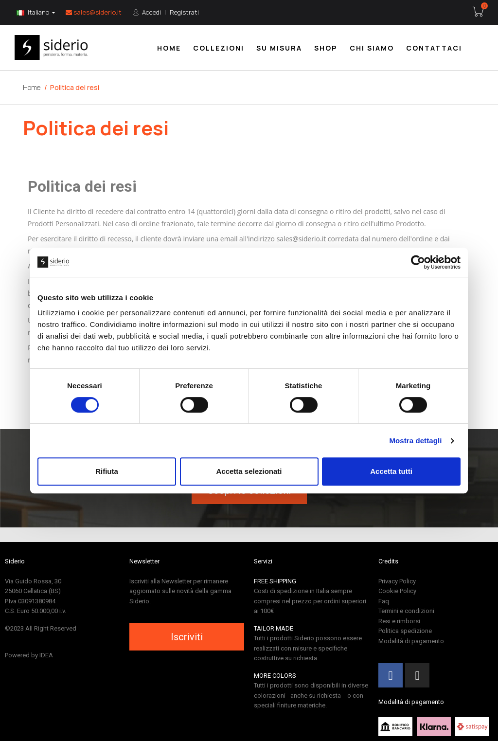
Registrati (184, 12)
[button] (186, 637)
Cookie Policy (397, 591)
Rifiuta (106, 471)
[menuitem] (169, 47)
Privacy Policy (397, 581)
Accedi (151, 12)
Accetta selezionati (249, 471)
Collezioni (218, 48)
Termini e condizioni (406, 610)
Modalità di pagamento (411, 641)
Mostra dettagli (415, 440)
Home (169, 48)
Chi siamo (372, 48)
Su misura (279, 48)
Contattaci (434, 48)
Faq (383, 601)
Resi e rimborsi (399, 621)
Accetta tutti (391, 471)
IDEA (46, 655)
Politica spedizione (405, 630)
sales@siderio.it (94, 12)
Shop (325, 48)
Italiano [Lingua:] (34, 12)
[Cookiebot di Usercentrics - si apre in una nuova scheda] (418, 262)
